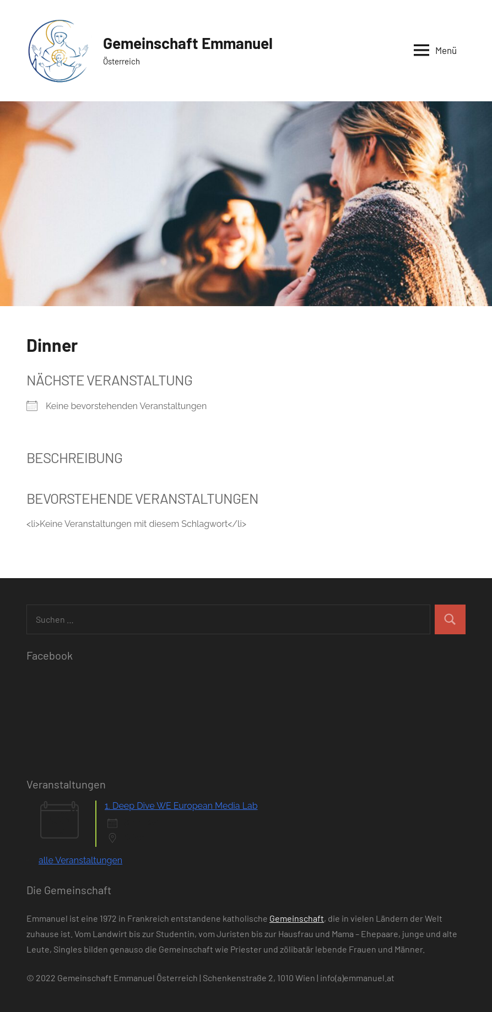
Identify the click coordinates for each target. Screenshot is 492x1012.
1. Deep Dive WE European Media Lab (181, 806)
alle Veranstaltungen (80, 860)
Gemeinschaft (296, 918)
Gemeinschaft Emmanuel (188, 43)
